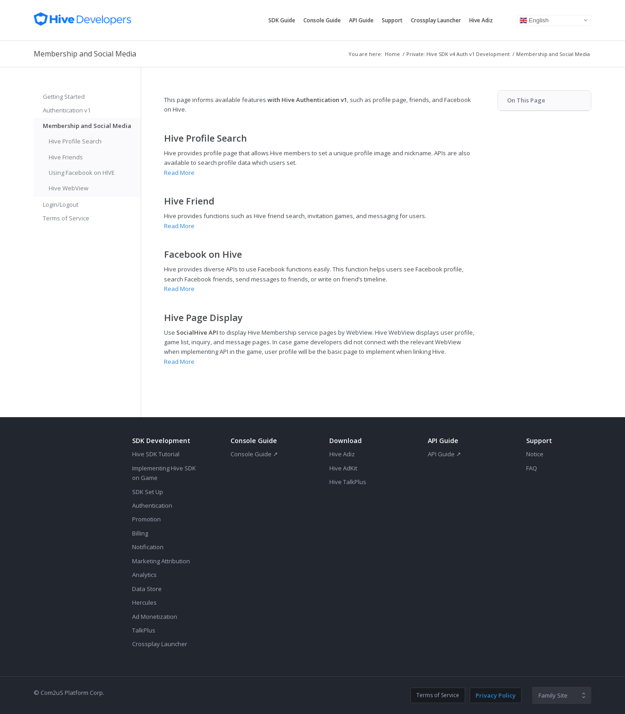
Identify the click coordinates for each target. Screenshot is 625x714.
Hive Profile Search (75, 141)
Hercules (144, 602)
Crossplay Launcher (159, 644)
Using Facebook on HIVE (82, 172)
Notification (148, 547)
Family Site (553, 695)
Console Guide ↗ (254, 454)
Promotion (146, 519)
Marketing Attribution (161, 561)
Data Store (147, 589)
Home (392, 54)
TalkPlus (143, 630)
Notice (534, 454)
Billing (140, 533)
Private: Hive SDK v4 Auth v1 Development (458, 54)
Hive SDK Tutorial (155, 454)
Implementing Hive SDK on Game (164, 473)
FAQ (531, 468)
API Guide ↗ (444, 454)
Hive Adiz (342, 454)
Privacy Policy (496, 695)
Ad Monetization (154, 616)
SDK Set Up (147, 492)
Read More (179, 172)
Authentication (152, 505)
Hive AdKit (343, 468)
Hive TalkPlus (347, 482)
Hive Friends (66, 157)
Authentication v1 (67, 110)
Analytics (144, 575)
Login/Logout (60, 204)
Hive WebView (68, 188)
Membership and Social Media (85, 54)
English (534, 20)
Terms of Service (66, 218)
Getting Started (64, 96)
